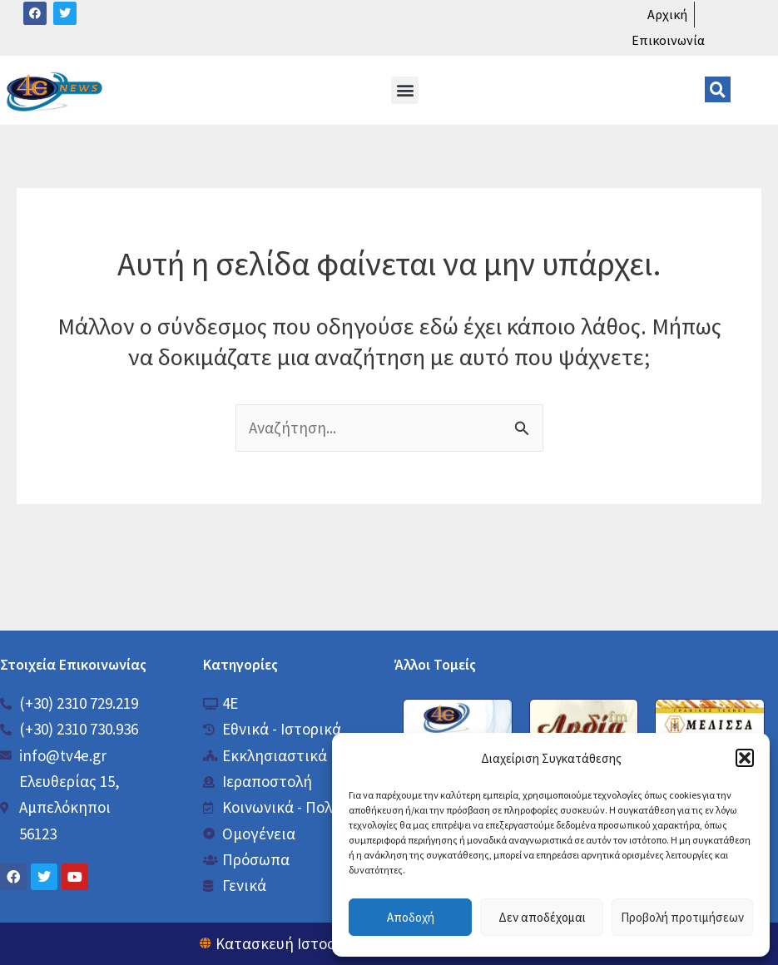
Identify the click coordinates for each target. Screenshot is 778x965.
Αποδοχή (410, 917)
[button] (744, 758)
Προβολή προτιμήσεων (682, 917)
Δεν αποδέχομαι (542, 917)
